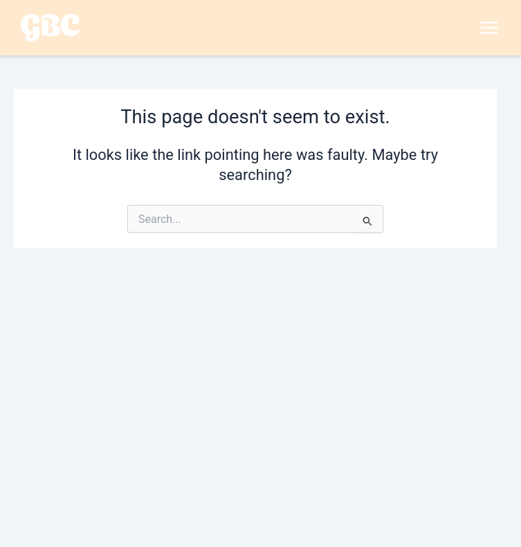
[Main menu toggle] (489, 28)
